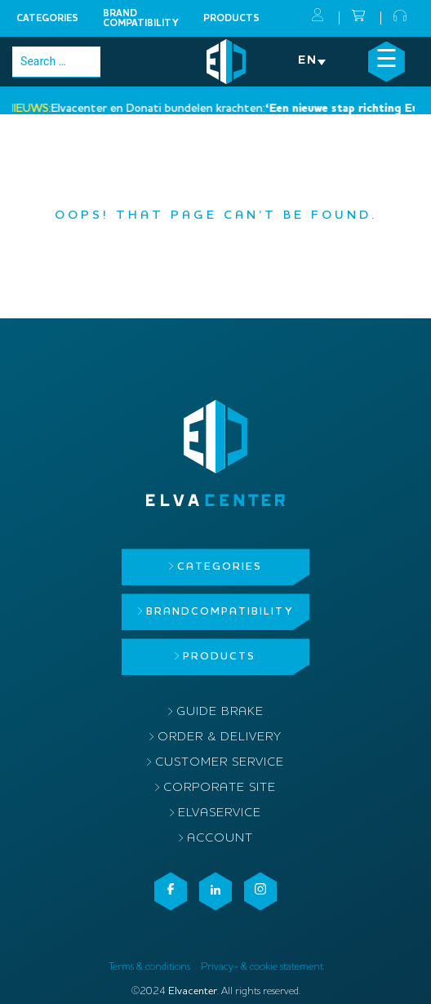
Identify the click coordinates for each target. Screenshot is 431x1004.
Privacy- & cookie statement (262, 967)
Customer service (219, 763)
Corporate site (219, 788)
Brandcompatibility (141, 19)
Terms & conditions (149, 967)
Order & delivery (220, 737)
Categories (47, 19)
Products (231, 19)
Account (220, 839)
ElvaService (219, 813)
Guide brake (220, 712)
